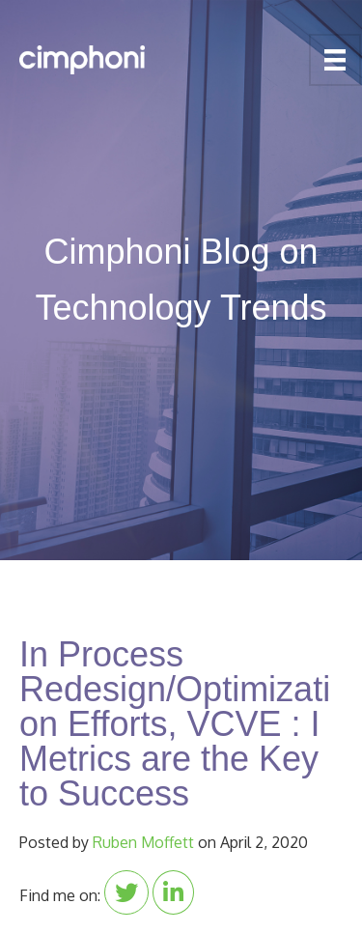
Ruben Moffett (143, 842)
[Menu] (335, 60)
